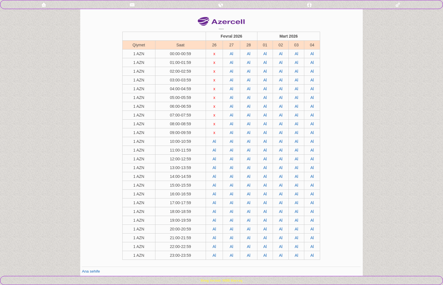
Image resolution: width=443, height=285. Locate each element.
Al (231, 53)
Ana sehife (91, 271)
